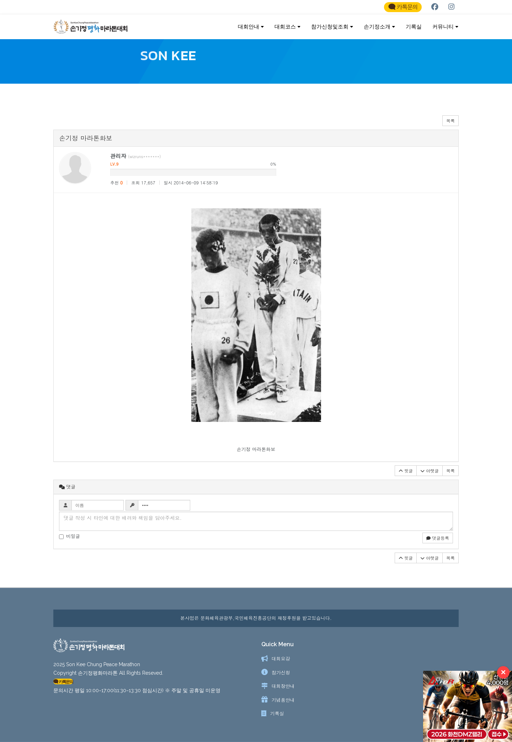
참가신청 (281, 672)
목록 (450, 124)
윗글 (406, 474)
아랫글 (429, 474)
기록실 (414, 26)
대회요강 (281, 658)
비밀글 (69, 540)
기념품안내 (283, 699)
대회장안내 (283, 686)
